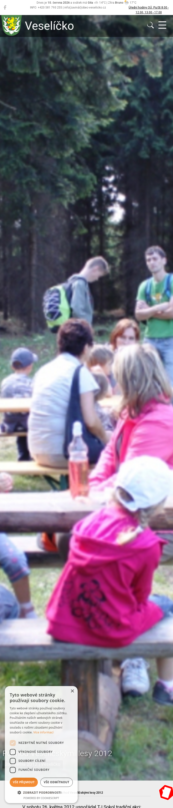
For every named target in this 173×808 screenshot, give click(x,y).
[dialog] (41, 744)
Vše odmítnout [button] (56, 782)
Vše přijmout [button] (23, 782)
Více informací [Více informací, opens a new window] (43, 732)
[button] (41, 792)
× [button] (72, 691)
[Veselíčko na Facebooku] (5, 7)
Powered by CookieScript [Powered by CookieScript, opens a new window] (41, 798)
